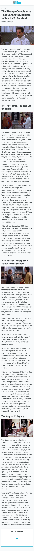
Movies (3, 8)
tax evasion (8, 255)
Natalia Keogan (8, 21)
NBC (32, 43)
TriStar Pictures (28, 282)
